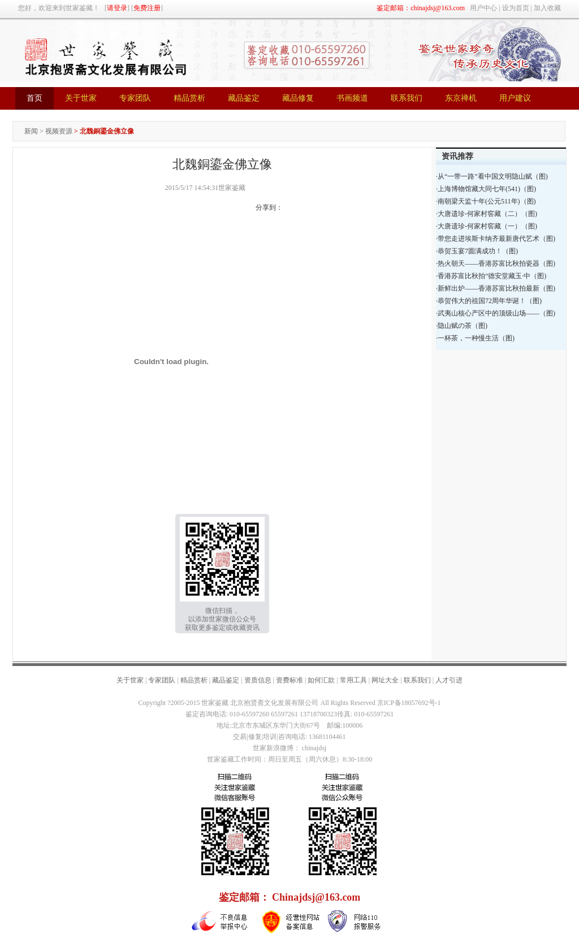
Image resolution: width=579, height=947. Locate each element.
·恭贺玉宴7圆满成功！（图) (477, 251)
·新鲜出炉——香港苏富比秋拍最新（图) (495, 288)
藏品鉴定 (225, 680)
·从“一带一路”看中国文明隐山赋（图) (492, 176)
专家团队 (161, 680)
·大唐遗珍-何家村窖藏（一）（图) (486, 226)
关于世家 (130, 680)
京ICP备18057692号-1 (409, 703)
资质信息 (257, 680)
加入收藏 (547, 8)
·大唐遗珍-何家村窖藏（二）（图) (486, 214)
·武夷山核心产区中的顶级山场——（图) (495, 313)
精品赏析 (194, 680)
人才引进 (449, 680)
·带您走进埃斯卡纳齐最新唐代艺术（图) (495, 239)
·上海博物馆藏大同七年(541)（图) (486, 189)
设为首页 (515, 8)
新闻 (31, 131)
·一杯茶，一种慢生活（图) (475, 338)
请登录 (117, 8)
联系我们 (417, 680)
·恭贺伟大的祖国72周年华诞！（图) (489, 301)
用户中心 (483, 8)
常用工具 (353, 680)
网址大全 (385, 680)
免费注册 (147, 8)
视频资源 (58, 131)
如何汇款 (321, 680)
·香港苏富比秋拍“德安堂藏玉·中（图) (491, 276)
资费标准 (289, 680)
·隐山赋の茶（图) (461, 326)
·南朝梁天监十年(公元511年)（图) (486, 201)
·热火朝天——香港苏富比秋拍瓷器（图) (495, 263)
